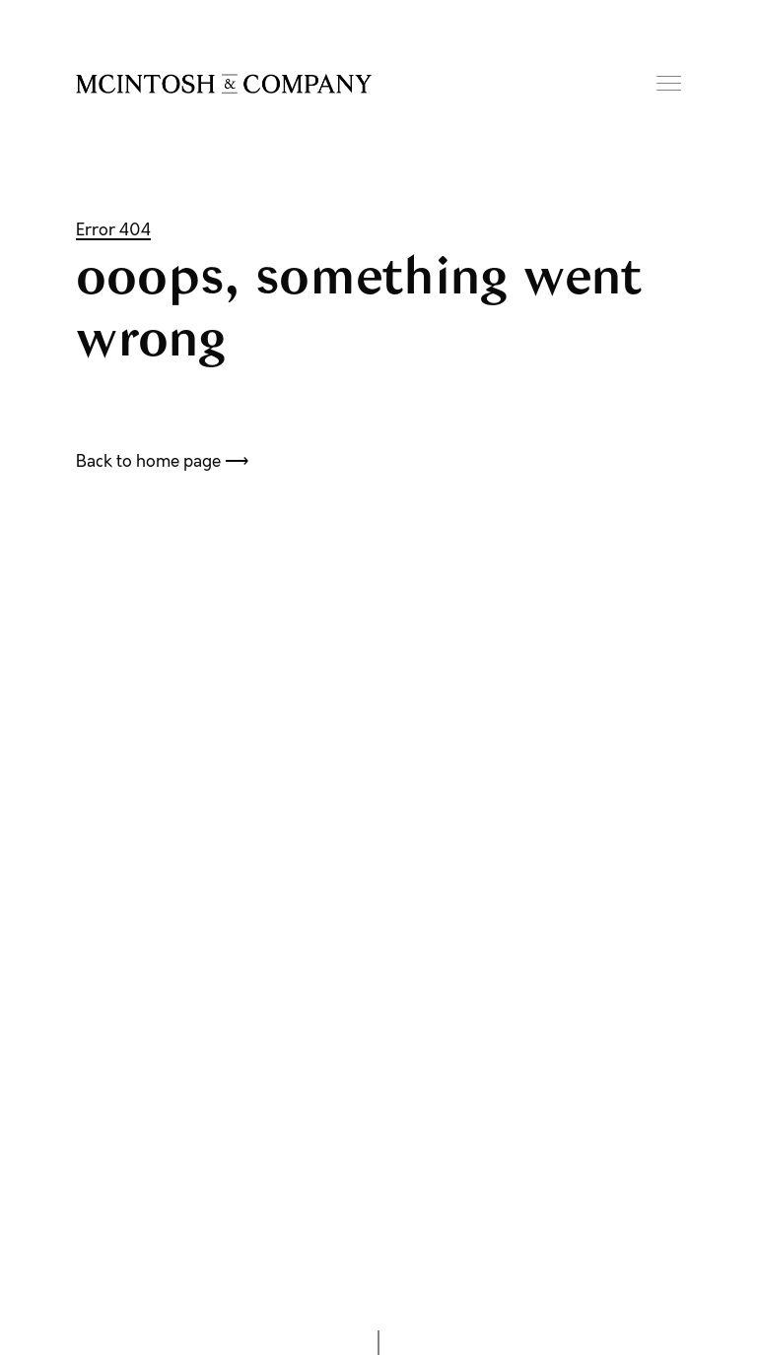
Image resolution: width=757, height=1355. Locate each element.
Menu (668, 83)
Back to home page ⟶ (162, 461)
